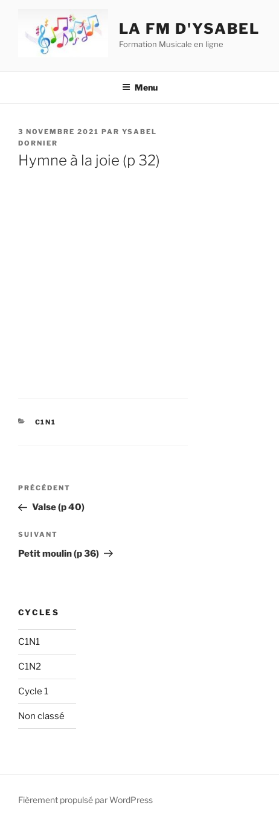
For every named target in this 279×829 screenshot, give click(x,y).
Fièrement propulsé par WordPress (85, 800)
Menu (140, 87)
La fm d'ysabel (189, 28)
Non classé (41, 716)
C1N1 (46, 422)
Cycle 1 (33, 691)
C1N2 (29, 666)
